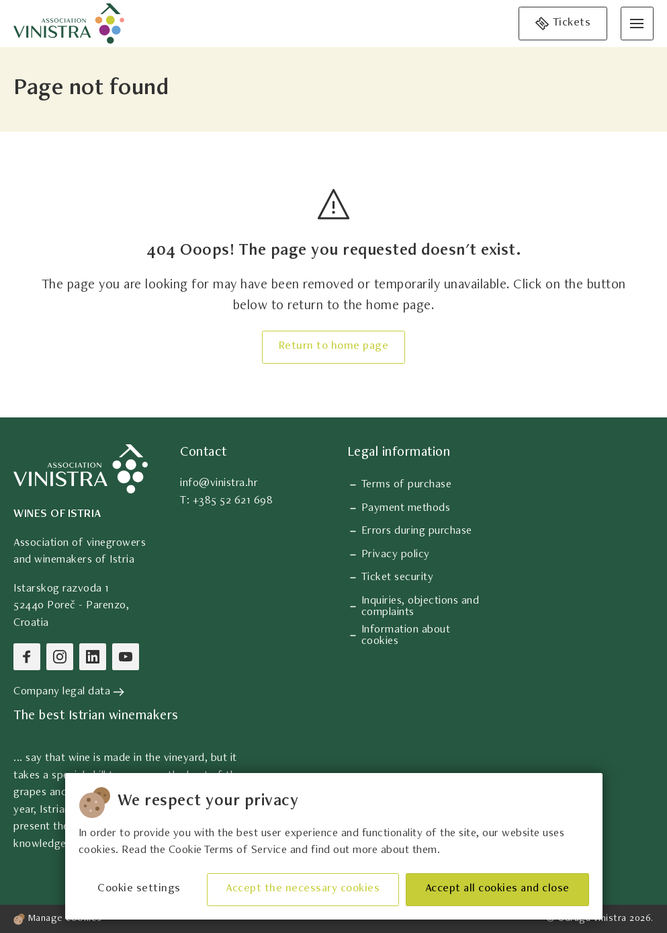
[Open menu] (637, 23)
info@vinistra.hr (219, 483)
